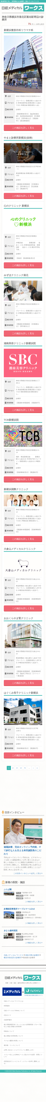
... (29, 768)
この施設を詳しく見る (23, 128)
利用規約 (7, 1006)
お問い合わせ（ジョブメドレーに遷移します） (19, 1050)
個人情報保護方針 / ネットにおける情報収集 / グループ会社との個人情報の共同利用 (23, 1025)
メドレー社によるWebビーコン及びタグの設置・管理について (23, 1056)
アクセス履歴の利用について (13, 1041)
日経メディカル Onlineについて (14, 1010)
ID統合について (9, 1031)
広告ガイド (7, 1015)
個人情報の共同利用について (13, 1036)
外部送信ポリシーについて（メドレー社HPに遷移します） (22, 1062)
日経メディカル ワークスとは (13, 1001)
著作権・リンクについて (12, 1045)
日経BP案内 (8, 1020)
